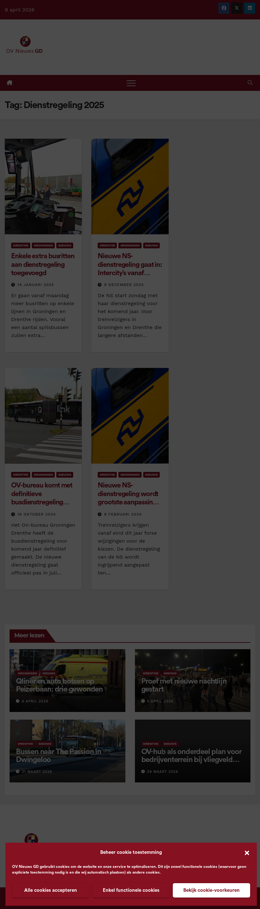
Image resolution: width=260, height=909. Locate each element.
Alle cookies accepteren (50, 890)
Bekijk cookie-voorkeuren (211, 890)
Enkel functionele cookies (131, 890)
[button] (247, 852)
